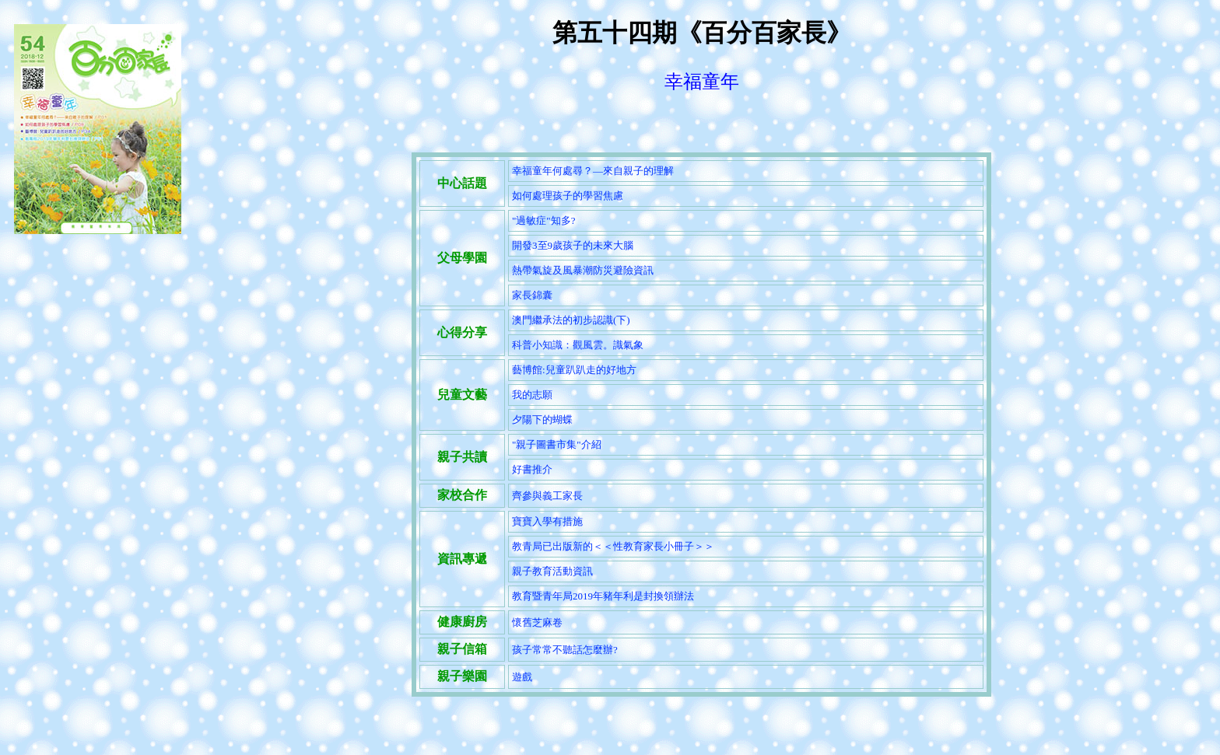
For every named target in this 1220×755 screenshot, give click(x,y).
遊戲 (522, 677)
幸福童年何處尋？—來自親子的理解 (593, 171)
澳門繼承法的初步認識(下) (571, 320)
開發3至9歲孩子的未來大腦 (572, 245)
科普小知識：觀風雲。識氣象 (577, 345)
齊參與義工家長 (547, 496)
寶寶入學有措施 (547, 521)
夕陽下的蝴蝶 (542, 419)
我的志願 (532, 394)
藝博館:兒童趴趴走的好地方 (574, 370)
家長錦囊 (532, 295)
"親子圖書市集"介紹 (556, 444)
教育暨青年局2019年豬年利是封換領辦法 (603, 596)
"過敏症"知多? (543, 220)
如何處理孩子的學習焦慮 (567, 195)
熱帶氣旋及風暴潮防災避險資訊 (583, 270)
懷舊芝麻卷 (537, 622)
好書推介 (532, 469)
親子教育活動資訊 (552, 571)
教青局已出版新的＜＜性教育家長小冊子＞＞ (613, 546)
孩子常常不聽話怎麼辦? (565, 649)
